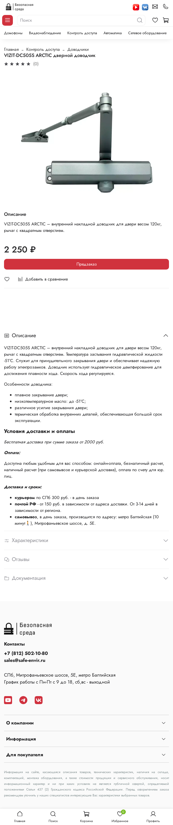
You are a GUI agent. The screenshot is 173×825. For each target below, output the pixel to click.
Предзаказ (86, 264)
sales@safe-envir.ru (24, 660)
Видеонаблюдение (45, 33)
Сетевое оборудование (147, 33)
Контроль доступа (82, 33)
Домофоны (13, 33)
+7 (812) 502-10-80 (26, 653)
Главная (11, 49)
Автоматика (113, 33)
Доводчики (78, 49)
